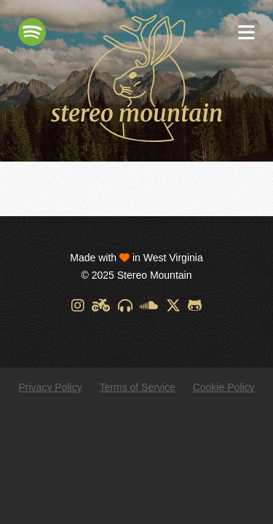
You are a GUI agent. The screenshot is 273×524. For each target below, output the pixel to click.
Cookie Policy (224, 387)
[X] (173, 306)
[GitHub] (195, 306)
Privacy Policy (50, 387)
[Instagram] (77, 306)
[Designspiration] (101, 306)
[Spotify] (32, 32)
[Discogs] (125, 306)
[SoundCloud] (149, 306)
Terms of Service (137, 387)
